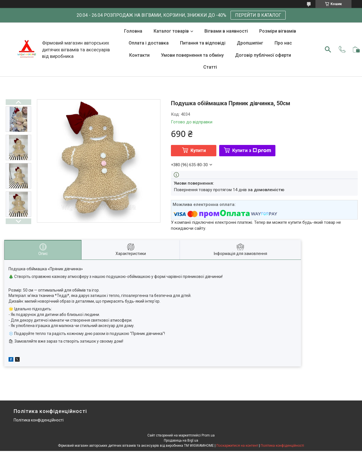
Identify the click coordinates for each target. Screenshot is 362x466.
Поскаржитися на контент (237, 446)
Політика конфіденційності (39, 420)
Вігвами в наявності (226, 31)
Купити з (251, 150)
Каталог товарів (171, 31)
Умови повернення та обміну (192, 55)
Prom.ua (208, 435)
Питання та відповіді (202, 43)
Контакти (139, 55)
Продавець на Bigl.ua (181, 440)
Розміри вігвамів (277, 31)
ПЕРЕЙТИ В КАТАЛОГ (258, 15)
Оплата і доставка (149, 43)
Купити (198, 150)
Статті (210, 67)
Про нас (283, 43)
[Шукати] (328, 49)
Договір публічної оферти (263, 55)
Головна (133, 31)
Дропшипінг (250, 43)
